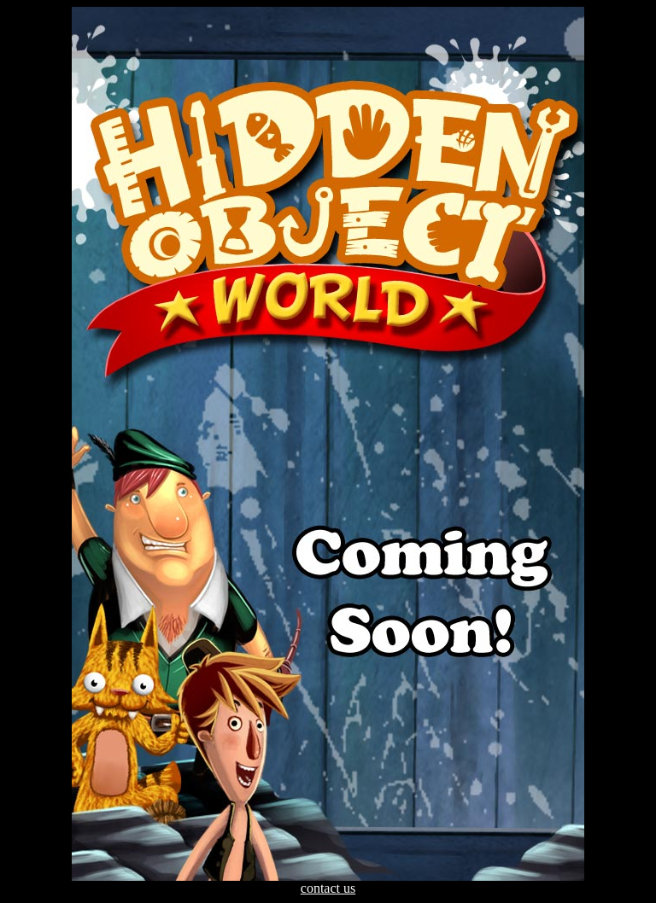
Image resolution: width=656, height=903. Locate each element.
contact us (328, 888)
